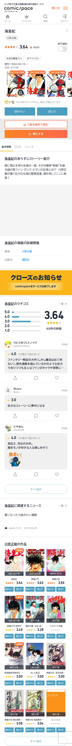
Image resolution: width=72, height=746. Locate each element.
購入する (36, 134)
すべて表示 (36, 489)
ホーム (7, 18)
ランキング (26, 18)
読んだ (52, 111)
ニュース (29, 146)
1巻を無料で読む (36, 124)
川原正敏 (11, 38)
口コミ (18, 146)
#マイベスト (33, 58)
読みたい (20, 111)
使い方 (56, 8)
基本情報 (6, 146)
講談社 (26, 260)
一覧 (61, 304)
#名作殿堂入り (14, 58)
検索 (45, 18)
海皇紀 (9, 158)
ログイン (64, 18)
